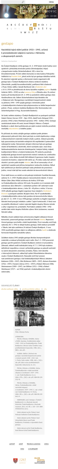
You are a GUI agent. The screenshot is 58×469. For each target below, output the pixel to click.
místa (22, 449)
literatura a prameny (33, 444)
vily (45, 289)
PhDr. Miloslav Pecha (22, 332)
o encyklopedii (33, 449)
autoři (21, 444)
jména (46, 444)
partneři (12, 444)
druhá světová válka (9, 289)
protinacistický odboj (31, 289)
